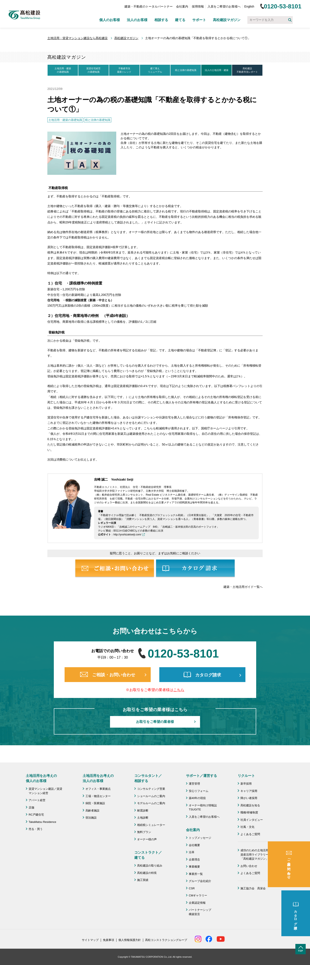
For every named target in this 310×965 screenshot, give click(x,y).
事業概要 (194, 866)
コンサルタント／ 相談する (148, 778)
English (249, 6)
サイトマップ (90, 940)
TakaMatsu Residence (42, 822)
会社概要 (194, 845)
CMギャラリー (198, 895)
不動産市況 (124, 70)
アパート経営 (37, 800)
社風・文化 (247, 826)
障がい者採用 (248, 798)
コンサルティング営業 (151, 788)
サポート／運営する (201, 776)
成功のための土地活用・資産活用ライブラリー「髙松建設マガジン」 (255, 854)
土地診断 (142, 817)
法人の (216, 70)
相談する (161, 20)
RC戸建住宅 (36, 814)
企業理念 (194, 859)
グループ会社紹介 (200, 881)
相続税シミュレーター (151, 825)
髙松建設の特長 (147, 872)
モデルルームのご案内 (151, 803)
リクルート (246, 776)
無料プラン (144, 832)
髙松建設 (247, 70)
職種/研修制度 (249, 812)
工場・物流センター (98, 796)
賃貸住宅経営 (93, 70)
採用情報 (198, 6)
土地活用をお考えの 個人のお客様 (41, 778)
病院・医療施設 (95, 803)
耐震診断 (142, 810)
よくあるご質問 (250, 834)
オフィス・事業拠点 (98, 788)
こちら (178, 690)
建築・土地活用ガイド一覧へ (243, 587)
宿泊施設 (91, 817)
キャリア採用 (248, 791)
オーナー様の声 (147, 839)
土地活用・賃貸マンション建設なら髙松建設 (77, 38)
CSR (192, 888)
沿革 (191, 852)
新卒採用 (246, 783)
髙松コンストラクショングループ (166, 940)
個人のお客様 (109, 20)
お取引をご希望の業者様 (155, 722)
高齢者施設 (92, 810)
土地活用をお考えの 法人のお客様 (98, 778)
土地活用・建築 (62, 70)
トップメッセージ (200, 837)
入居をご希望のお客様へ (224, 6)
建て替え (155, 70)
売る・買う (36, 829)
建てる (180, 20)
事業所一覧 (196, 874)
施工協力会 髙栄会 (253, 888)
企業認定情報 (197, 902)
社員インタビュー (251, 819)
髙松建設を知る (250, 805)
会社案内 (182, 6)
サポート (199, 20)
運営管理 (194, 783)
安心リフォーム (198, 791)
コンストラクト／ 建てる (148, 855)
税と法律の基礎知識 (185, 70)
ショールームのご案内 (151, 796)
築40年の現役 (197, 798)
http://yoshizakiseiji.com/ (127, 534)
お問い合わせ (248, 866)
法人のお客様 (137, 20)
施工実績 (142, 880)
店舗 (31, 807)
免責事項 (108, 940)
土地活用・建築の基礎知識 (65, 119)
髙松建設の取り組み (149, 865)
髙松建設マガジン (226, 20)
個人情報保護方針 (129, 940)
